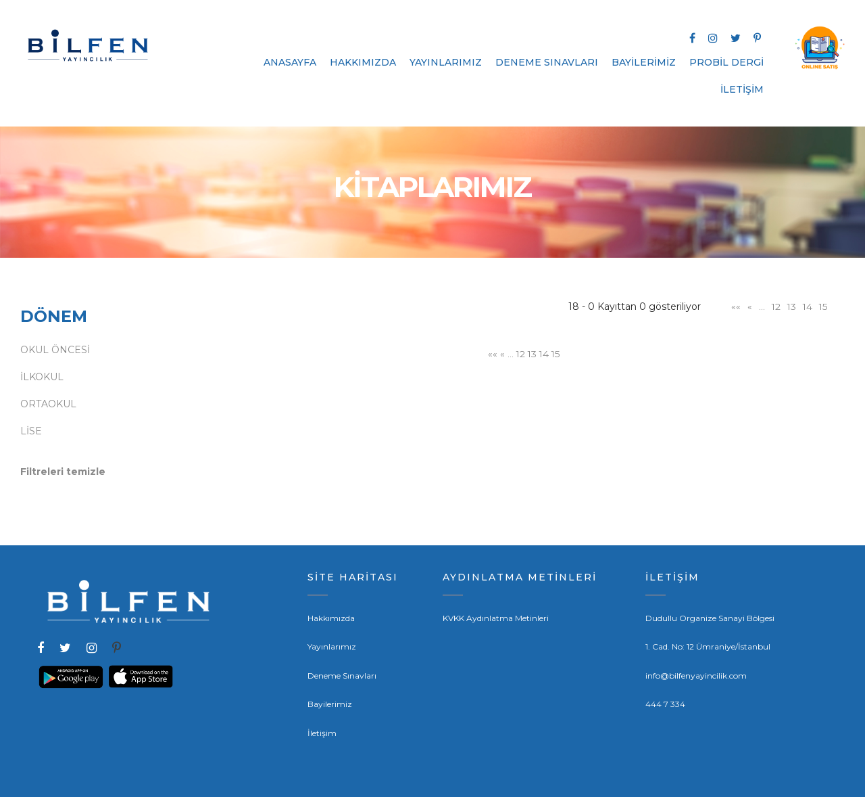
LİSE (31, 431)
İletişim (322, 733)
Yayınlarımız (331, 646)
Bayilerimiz (329, 704)
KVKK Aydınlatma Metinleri (496, 618)
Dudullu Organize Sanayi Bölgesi (709, 618)
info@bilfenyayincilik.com (696, 675)
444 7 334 (665, 704)
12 (774, 306)
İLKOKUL (42, 377)
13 (790, 306)
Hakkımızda (331, 618)
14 (807, 306)
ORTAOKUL (48, 404)
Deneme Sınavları (341, 675)
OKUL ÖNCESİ (55, 350)
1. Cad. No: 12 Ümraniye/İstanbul (707, 646)
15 (823, 306)
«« (734, 306)
